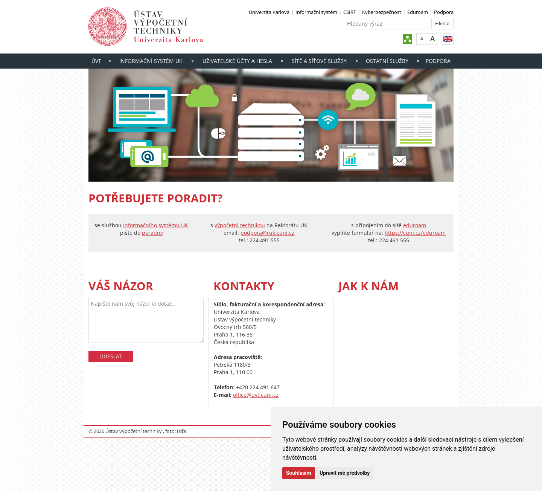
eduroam (414, 225)
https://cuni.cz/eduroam (415, 232)
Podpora (444, 12)
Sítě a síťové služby (319, 60)
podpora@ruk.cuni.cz (267, 232)
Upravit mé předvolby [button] (345, 473)
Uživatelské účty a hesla (237, 60)
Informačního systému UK (155, 225)
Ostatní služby (387, 60)
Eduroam (417, 12)
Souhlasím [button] (298, 473)
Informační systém (316, 12)
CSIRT (349, 12)
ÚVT (96, 60)
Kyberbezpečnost (381, 12)
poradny (152, 232)
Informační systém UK (151, 60)
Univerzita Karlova (269, 12)
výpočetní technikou (240, 225)
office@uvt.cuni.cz (256, 394)
